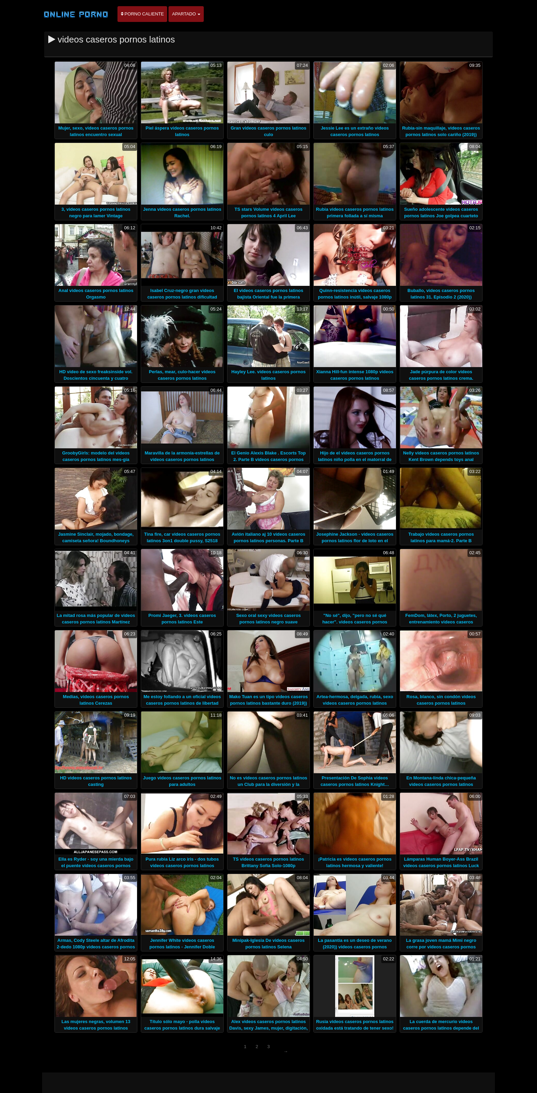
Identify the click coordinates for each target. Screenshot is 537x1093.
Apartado (186, 13)
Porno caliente (142, 13)
